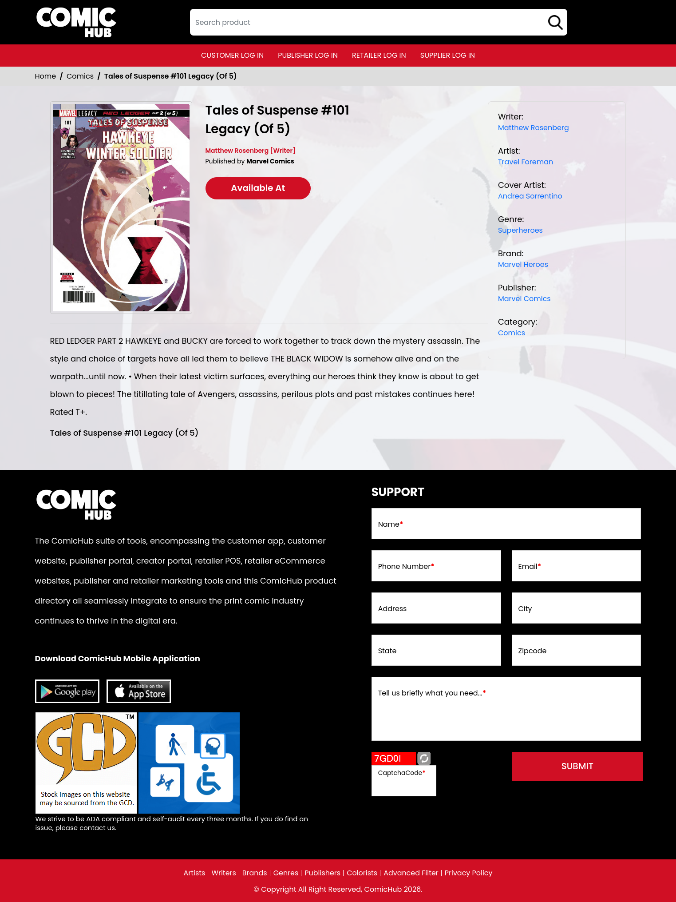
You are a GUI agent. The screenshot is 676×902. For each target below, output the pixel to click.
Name (390, 524)
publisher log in (308, 55)
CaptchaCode (402, 773)
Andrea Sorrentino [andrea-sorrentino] (530, 196)
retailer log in (379, 55)
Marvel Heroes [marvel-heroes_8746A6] (523, 264)
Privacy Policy (469, 873)
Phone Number (406, 567)
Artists (194, 873)
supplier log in (447, 55)
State (387, 651)
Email (530, 567)
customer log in (232, 55)
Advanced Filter (411, 873)
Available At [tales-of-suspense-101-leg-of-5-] (258, 188)
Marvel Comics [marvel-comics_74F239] (524, 299)
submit (578, 766)
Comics (80, 76)
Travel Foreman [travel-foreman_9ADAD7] (525, 162)
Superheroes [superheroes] (520, 230)
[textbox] (378, 22)
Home (45, 76)
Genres (285, 873)
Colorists (362, 873)
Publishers (322, 873)
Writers (223, 873)
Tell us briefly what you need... (432, 693)
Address (392, 609)
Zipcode (532, 651)
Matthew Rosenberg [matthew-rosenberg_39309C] (533, 128)
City (525, 609)
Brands (254, 873)
